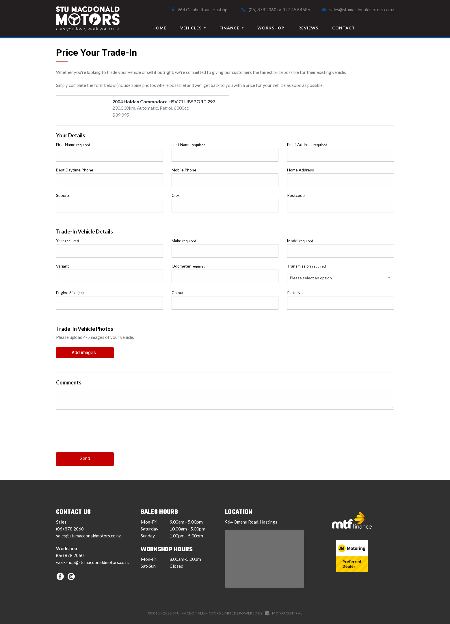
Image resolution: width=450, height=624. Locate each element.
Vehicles (193, 27)
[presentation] (100, 434)
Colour (178, 292)
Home (159, 27)
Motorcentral (283, 612)
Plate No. (295, 292)
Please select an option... (312, 277)
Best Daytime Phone (74, 169)
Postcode (296, 195)
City (175, 195)
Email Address (307, 144)
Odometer (188, 266)
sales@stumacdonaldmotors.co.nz (361, 9)
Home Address (300, 169)
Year (67, 240)
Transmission (306, 266)
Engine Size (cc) (70, 292)
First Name (73, 144)
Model (300, 240)
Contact (343, 27)
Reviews (308, 27)
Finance (231, 27)
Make (184, 240)
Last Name (188, 144)
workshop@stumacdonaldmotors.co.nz (93, 560)
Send (85, 457)
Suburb (62, 195)
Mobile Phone (184, 169)
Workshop (270, 27)
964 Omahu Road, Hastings (203, 9)
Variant (62, 266)
